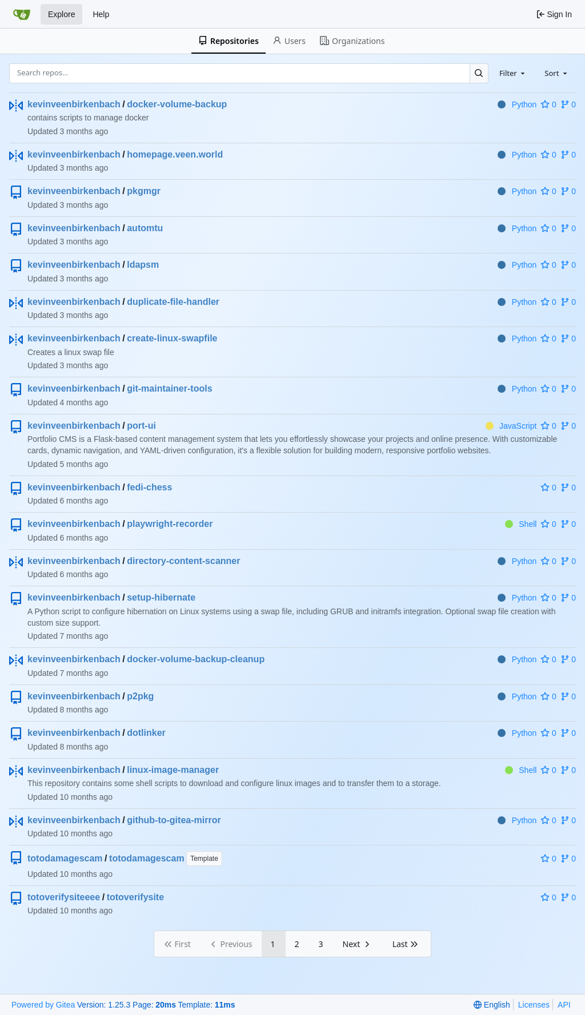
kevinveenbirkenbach (74, 104)
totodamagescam (65, 858)
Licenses (534, 1004)
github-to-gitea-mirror (174, 820)
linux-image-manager (173, 770)
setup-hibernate (161, 597)
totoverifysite (135, 897)
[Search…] (479, 73)
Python (517, 104)
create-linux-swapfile (172, 338)
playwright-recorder (170, 524)
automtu (145, 228)
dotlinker (146, 733)
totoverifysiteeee (63, 897)
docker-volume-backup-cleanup (196, 659)
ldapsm (143, 264)
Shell (521, 524)
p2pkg (140, 696)
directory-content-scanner (183, 561)
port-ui (141, 425)
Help (101, 14)
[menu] (492, 1004)
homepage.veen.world (175, 154)
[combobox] (513, 73)
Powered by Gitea (43, 1004)
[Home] (22, 14)
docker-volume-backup (177, 104)
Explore (61, 14)
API (564, 1004)
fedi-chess (149, 487)
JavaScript (511, 425)
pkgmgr (144, 191)
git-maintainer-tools (169, 388)
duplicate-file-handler (173, 302)
